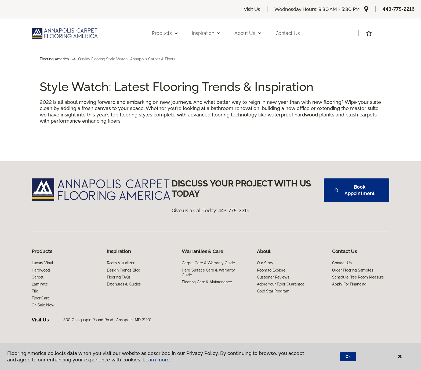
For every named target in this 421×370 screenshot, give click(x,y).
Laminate (40, 284)
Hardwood (41, 270)
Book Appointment (355, 190)
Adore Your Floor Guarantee (280, 284)
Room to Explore (271, 270)
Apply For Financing (349, 284)
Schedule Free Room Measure (358, 277)
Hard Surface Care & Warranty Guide (208, 272)
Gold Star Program (273, 291)
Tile (35, 291)
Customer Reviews (273, 277)
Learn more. (157, 359)
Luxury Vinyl (42, 263)
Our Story (265, 263)
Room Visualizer (121, 263)
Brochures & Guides (124, 284)
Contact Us (287, 33)
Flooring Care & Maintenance (207, 282)
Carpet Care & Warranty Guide (208, 263)
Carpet (37, 277)
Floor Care (41, 298)
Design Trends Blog (123, 270)
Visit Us (252, 9)
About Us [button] (248, 33)
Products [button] (165, 33)
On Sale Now (43, 305)
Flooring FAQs (118, 277)
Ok (348, 356)
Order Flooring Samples (352, 270)
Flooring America (54, 59)
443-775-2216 (399, 9)
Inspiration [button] (206, 33)
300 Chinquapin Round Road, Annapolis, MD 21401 (107, 320)
